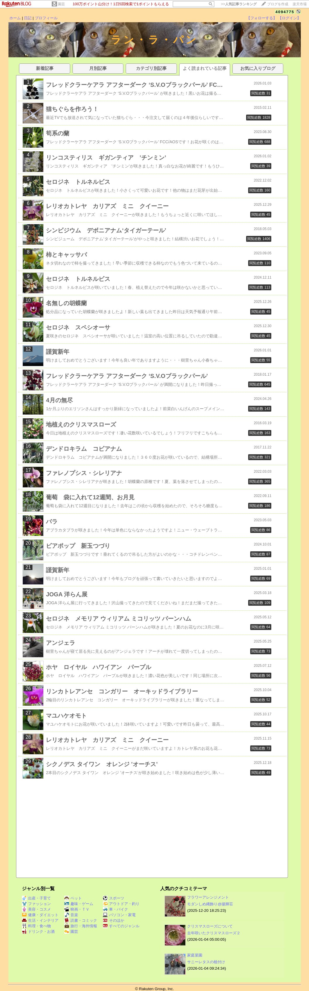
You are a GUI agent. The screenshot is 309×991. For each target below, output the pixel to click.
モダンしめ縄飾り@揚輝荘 (210, 904)
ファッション (36, 904)
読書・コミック (80, 920)
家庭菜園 (194, 955)
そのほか (113, 920)
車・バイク (115, 909)
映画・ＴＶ (76, 909)
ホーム (15, 18)
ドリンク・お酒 (38, 931)
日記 (28, 18)
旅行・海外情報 (80, 926)
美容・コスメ (36, 909)
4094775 (284, 12)
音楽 (71, 915)
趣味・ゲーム (78, 904)
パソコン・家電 (119, 915)
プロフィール (46, 18)
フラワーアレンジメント (208, 897)
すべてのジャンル (121, 926)
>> (239, 4)
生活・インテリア (40, 920)
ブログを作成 (277, 4)
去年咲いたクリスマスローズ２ (213, 933)
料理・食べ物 (36, 926)
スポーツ (113, 898)
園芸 (61, 4)
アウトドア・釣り (121, 904)
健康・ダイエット (40, 915)
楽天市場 (300, 4)
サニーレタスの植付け (206, 962)
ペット (73, 898)
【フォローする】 (261, 18)
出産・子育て (36, 898)
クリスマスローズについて (210, 926)
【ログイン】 (289, 18)
